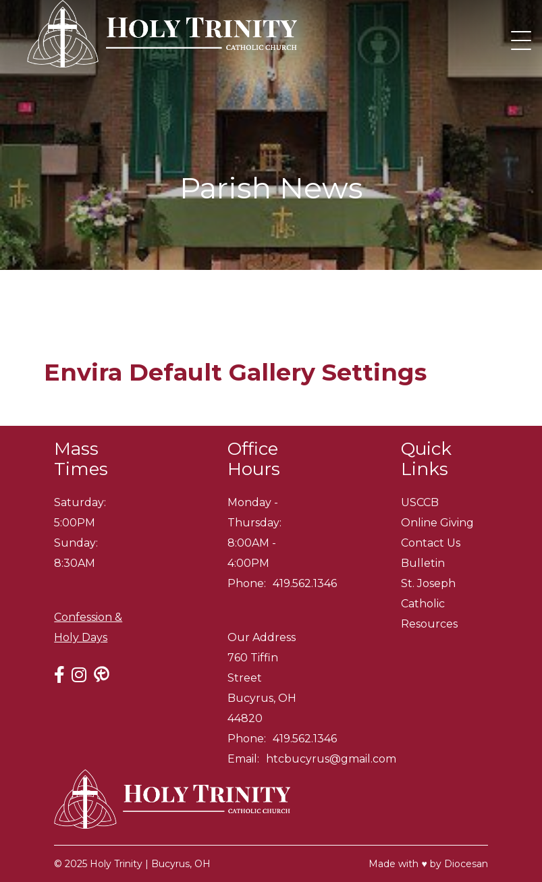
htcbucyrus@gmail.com (331, 758)
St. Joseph (428, 583)
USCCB (420, 502)
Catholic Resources (429, 613)
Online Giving (437, 522)
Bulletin (423, 563)
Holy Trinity (116, 864)
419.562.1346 (305, 583)
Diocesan (466, 864)
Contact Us (430, 542)
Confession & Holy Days (88, 627)
